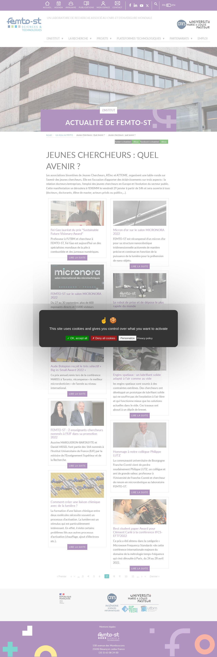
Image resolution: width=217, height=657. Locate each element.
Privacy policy (145, 338)
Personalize (127, 338)
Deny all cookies (103, 338)
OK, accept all (77, 338)
